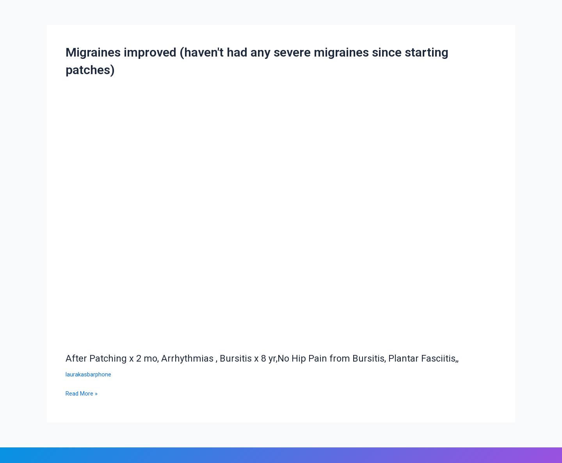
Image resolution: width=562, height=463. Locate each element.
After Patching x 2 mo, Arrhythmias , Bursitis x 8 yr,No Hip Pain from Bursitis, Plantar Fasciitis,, (276, 358)
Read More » (83, 392)
